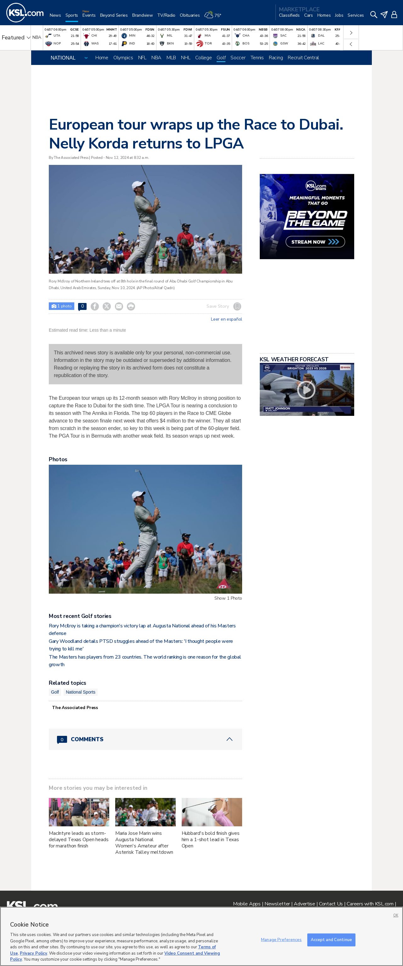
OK (395, 915)
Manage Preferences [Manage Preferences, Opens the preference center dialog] (281, 939)
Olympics (123, 57)
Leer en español (226, 319)
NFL (142, 57)
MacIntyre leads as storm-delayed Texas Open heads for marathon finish (79, 839)
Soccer (237, 57)
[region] (201, 936)
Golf (221, 57)
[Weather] (214, 17)
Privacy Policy (33, 953)
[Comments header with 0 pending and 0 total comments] (145, 739)
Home (101, 57)
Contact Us (331, 903)
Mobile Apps (247, 903)
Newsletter (277, 903)
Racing (276, 57)
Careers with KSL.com (370, 903)
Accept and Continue (331, 939)
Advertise (304, 903)
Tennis (257, 57)
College (203, 57)
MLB (171, 57)
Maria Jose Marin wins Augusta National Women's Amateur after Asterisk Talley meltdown (144, 843)
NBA (156, 57)
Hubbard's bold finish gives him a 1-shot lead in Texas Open (211, 839)
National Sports (80, 692)
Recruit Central (303, 57)
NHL (185, 57)
